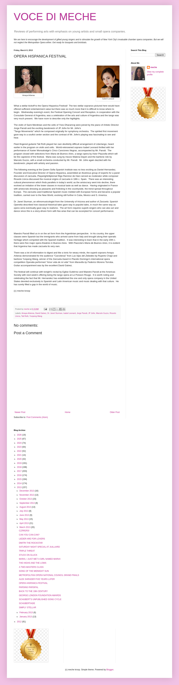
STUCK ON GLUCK (28, 555)
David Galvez (40, 313)
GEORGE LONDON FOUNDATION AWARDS (40, 595)
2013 (19, 487)
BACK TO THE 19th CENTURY (33, 591)
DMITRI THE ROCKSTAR (31, 543)
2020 (19, 459)
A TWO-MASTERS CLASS (31, 567)
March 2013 (25, 527)
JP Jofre (91, 313)
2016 (19, 475)
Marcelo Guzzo (102, 313)
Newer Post (20, 412)
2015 (19, 479)
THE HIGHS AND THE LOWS (32, 563)
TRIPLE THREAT (27, 551)
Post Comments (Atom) (37, 417)
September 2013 (27, 503)
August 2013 (25, 507)
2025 (19, 439)
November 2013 (27, 495)
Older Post (115, 412)
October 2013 (26, 499)
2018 (19, 467)
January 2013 (26, 616)
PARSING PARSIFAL (28, 587)
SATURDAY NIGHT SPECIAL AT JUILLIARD (39, 547)
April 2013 (24, 523)
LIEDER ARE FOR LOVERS (32, 539)
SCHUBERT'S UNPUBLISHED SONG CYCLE (40, 599)
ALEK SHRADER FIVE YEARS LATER (37, 579)
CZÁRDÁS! (24, 530)
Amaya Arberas (28, 313)
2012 (19, 621)
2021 (19, 455)
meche (153, 67)
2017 (19, 471)
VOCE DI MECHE (55, 16)
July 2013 (24, 511)
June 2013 (24, 515)
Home (67, 412)
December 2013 (27, 491)
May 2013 (24, 519)
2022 (19, 451)
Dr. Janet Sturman (54, 313)
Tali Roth (24, 316)
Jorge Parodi (82, 313)
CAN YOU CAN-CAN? (29, 535)
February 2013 (26, 612)
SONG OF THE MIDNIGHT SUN (34, 571)
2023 (19, 447)
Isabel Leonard (69, 313)
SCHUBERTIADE (27, 603)
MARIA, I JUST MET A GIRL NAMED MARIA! (40, 559)
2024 (19, 443)
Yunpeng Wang (35, 316)
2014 (19, 483)
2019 (19, 463)
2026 (19, 435)
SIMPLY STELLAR (27, 607)
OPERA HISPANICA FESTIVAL (33, 583)
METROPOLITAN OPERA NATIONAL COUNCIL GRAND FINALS (49, 575)
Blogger (109, 669)
